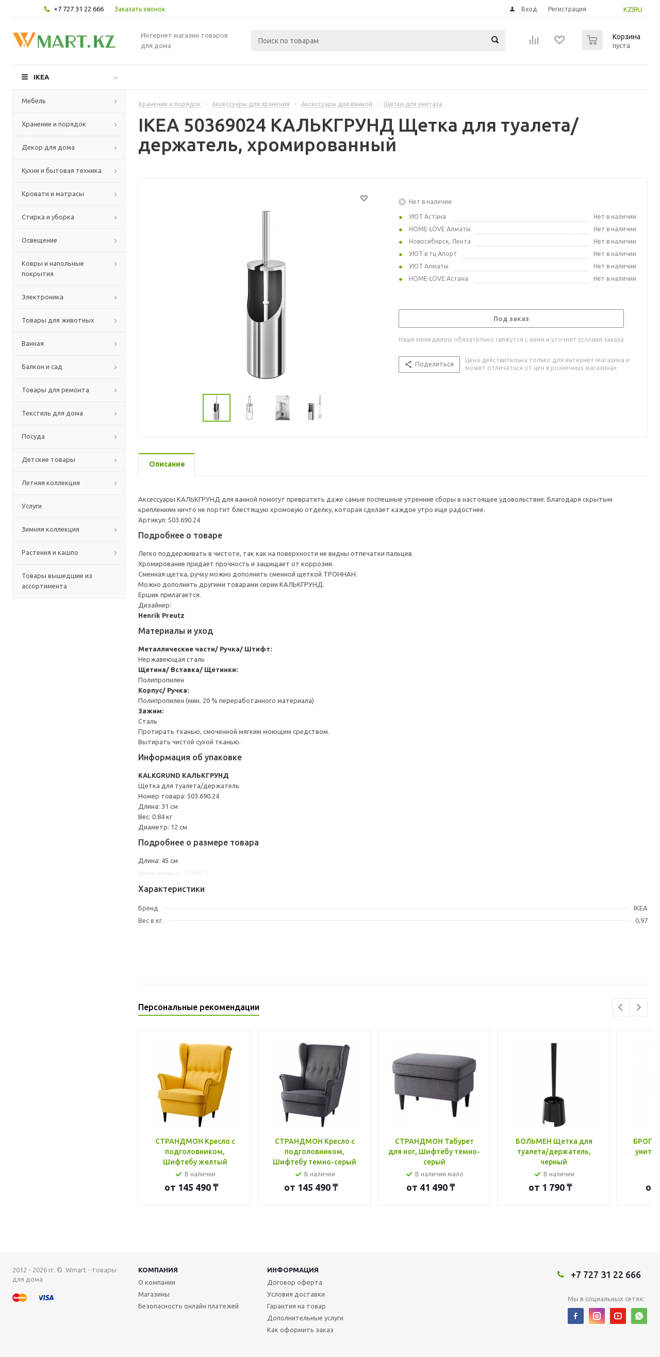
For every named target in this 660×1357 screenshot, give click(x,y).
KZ (627, 9)
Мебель (34, 100)
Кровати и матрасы (53, 193)
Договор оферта (294, 1282)
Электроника (42, 296)
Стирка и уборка (48, 216)
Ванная (33, 343)
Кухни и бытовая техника (62, 170)
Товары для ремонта (55, 389)
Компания (158, 1269)
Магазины (154, 1294)
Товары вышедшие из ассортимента (57, 580)
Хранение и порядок (54, 123)
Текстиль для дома (52, 413)
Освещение (39, 240)
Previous (621, 1007)
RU (638, 9)
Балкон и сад (42, 366)
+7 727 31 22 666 (79, 8)
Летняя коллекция (51, 482)
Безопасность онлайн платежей (188, 1306)
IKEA (41, 77)
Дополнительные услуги (305, 1317)
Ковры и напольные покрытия (53, 268)
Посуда (33, 436)
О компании (156, 1282)
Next (638, 1007)
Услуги (32, 505)
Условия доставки (296, 1294)
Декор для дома (48, 147)
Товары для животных (58, 320)
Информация (293, 1269)
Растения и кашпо (50, 552)
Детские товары (48, 459)
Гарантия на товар (296, 1306)
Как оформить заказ (300, 1329)
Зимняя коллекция (50, 529)
